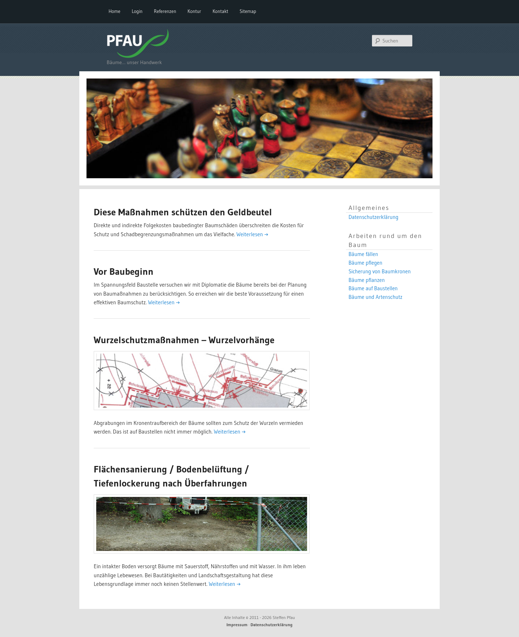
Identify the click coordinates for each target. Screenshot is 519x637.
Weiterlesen (252, 234)
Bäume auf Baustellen (373, 288)
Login (137, 11)
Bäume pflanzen (367, 280)
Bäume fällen (363, 254)
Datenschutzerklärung (373, 217)
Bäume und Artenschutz (376, 297)
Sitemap (248, 11)
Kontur (194, 11)
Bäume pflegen (365, 263)
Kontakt (221, 11)
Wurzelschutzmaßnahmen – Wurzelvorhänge (184, 340)
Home (114, 11)
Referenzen (165, 11)
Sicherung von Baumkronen (380, 271)
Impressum (237, 624)
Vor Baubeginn (124, 271)
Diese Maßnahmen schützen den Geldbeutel (183, 212)
